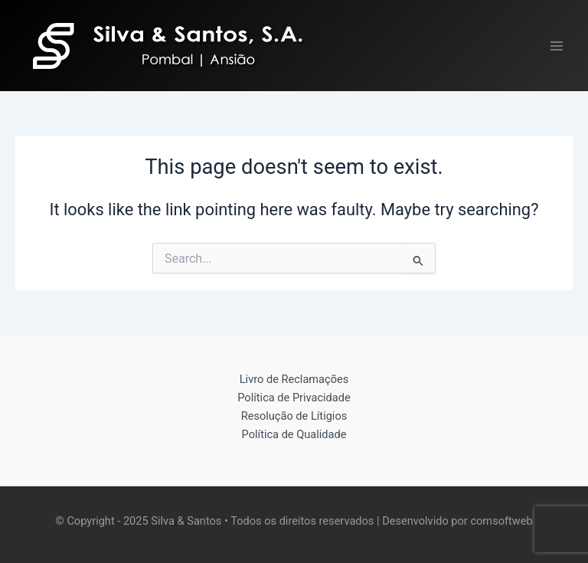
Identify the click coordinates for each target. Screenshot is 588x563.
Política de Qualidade (294, 434)
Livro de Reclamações (294, 379)
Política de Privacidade (293, 397)
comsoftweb (501, 521)
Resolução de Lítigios (294, 416)
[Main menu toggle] (557, 46)
